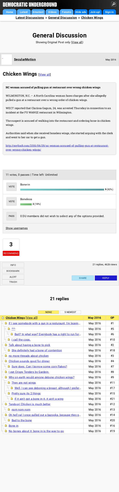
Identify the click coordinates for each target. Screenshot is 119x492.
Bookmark (13, 271)
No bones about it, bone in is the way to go (36, 431)
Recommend (11, 253)
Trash (13, 282)
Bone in (13, 425)
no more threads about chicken (29, 355)
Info (13, 265)
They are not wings (24, 382)
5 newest (70, 312)
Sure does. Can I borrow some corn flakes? (39, 366)
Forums (66, 12)
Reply (105, 278)
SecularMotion (25, 59)
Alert (13, 276)
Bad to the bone (22, 420)
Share (83, 278)
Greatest (38, 12)
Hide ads (80, 12)
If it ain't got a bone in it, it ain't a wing (39, 399)
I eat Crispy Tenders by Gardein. (29, 372)
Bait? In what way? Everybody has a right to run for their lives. (54, 334)
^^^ (13, 329)
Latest (24, 12)
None (48, 312)
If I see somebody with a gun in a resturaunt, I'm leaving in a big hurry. (53, 323)
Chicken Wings (92, 17)
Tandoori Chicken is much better (29, 404)
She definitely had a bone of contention (37, 350)
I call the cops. (21, 339)
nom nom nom (21, 409)
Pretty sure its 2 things (26, 393)
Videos (52, 12)
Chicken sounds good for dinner (29, 361)
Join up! (95, 12)
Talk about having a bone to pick (29, 345)
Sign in (109, 12)
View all (77, 42)
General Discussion (62, 17)
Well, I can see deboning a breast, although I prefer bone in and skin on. (60, 388)
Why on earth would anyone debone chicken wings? (41, 377)
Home (9, 12)
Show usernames (17, 228)
